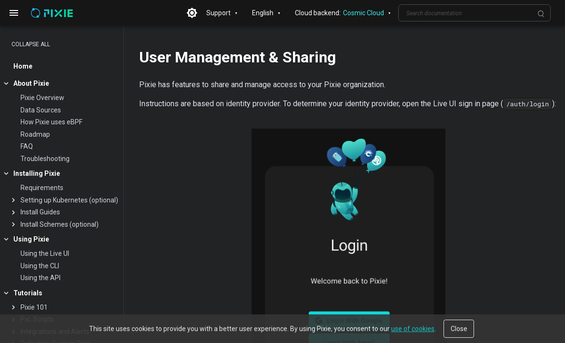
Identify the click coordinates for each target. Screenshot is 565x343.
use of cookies (412, 329)
